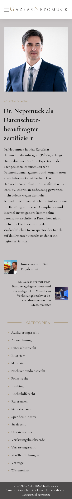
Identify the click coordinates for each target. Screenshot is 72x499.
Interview (18, 355)
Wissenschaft (20, 470)
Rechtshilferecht (23, 394)
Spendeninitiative (23, 417)
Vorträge (17, 463)
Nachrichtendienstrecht (28, 371)
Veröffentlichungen (25, 455)
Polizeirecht (19, 378)
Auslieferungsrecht (25, 332)
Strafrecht (18, 424)
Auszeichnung (21, 340)
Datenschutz (29, 494)
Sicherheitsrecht (23, 409)
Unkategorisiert (22, 432)
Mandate (17, 363)
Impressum (43, 494)
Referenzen (19, 401)
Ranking (17, 386)
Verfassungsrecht (23, 447)
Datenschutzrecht (17, 100)
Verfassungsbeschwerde (28, 440)
